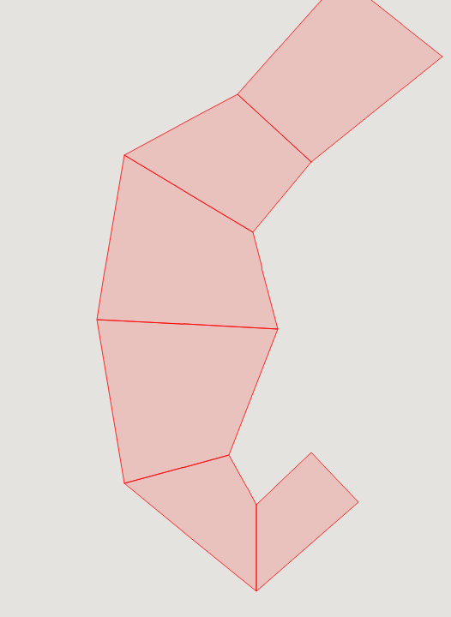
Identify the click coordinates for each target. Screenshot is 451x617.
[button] (331, 30)
